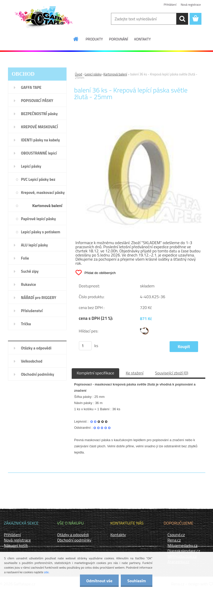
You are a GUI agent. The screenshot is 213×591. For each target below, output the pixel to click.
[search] (182, 19)
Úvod (78, 74)
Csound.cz (176, 535)
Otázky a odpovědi (73, 535)
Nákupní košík (16, 545)
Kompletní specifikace (95, 373)
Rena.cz (174, 540)
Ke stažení (134, 373)
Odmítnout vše (99, 581)
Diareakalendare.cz (184, 551)
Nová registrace (191, 4)
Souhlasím (136, 581)
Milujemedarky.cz (183, 545)
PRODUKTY (94, 39)
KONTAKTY (142, 39)
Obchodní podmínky (74, 540)
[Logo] (43, 19)
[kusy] (85, 345)
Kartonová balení (115, 74)
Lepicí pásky (93, 74)
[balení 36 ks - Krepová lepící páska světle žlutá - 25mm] (138, 118)
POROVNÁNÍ (118, 39)
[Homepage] (76, 39)
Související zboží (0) (171, 373)
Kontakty (118, 535)
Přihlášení (170, 4)
